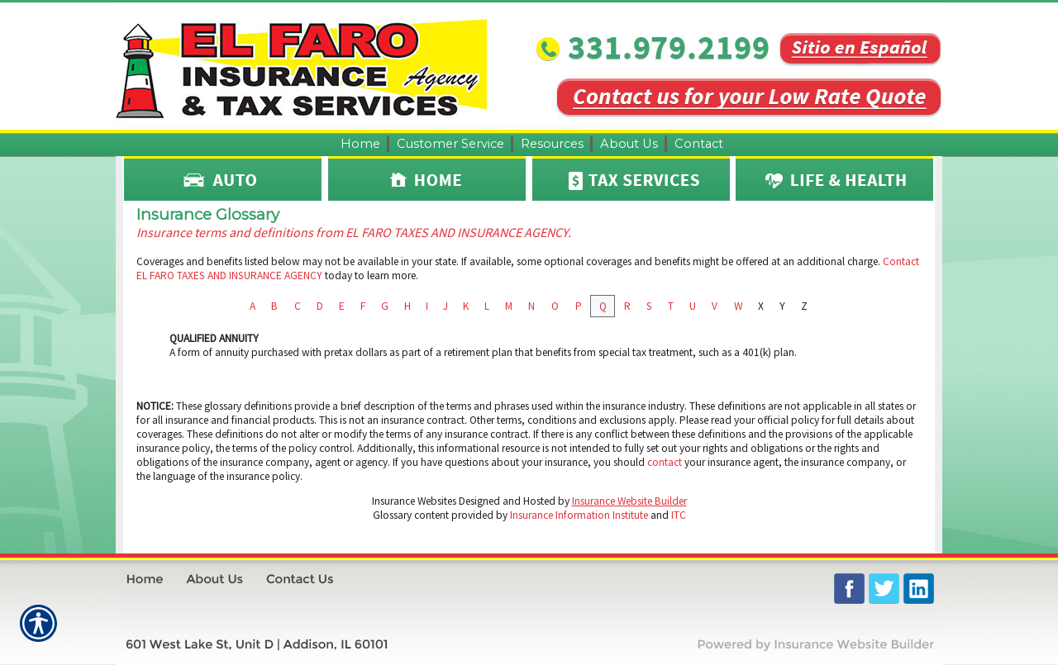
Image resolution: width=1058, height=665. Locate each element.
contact (664, 462)
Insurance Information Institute (579, 515)
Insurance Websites (414, 501)
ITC (678, 515)
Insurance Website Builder (629, 501)
